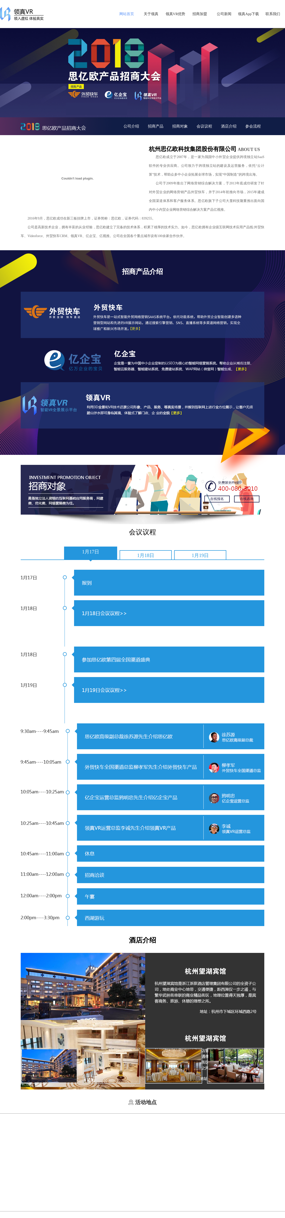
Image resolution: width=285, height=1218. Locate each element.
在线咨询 (247, 499)
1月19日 (200, 555)
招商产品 (155, 126)
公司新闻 (224, 14)
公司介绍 (131, 126)
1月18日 (145, 555)
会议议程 (204, 126)
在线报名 (217, 499)
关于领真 (151, 14)
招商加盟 (199, 14)
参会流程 (253, 126)
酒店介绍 (229, 126)
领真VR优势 (175, 14)
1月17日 (90, 551)
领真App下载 (248, 14)
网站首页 (126, 14)
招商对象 (180, 126)
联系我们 (273, 14)
